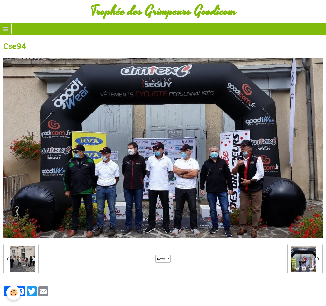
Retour (163, 258)
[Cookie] (13, 293)
